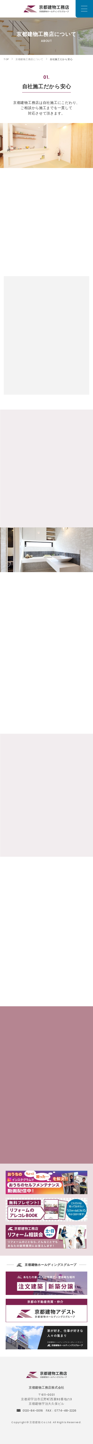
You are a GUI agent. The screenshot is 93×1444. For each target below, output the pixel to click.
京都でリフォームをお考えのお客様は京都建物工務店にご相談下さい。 (46, 8)
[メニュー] (84, 9)
